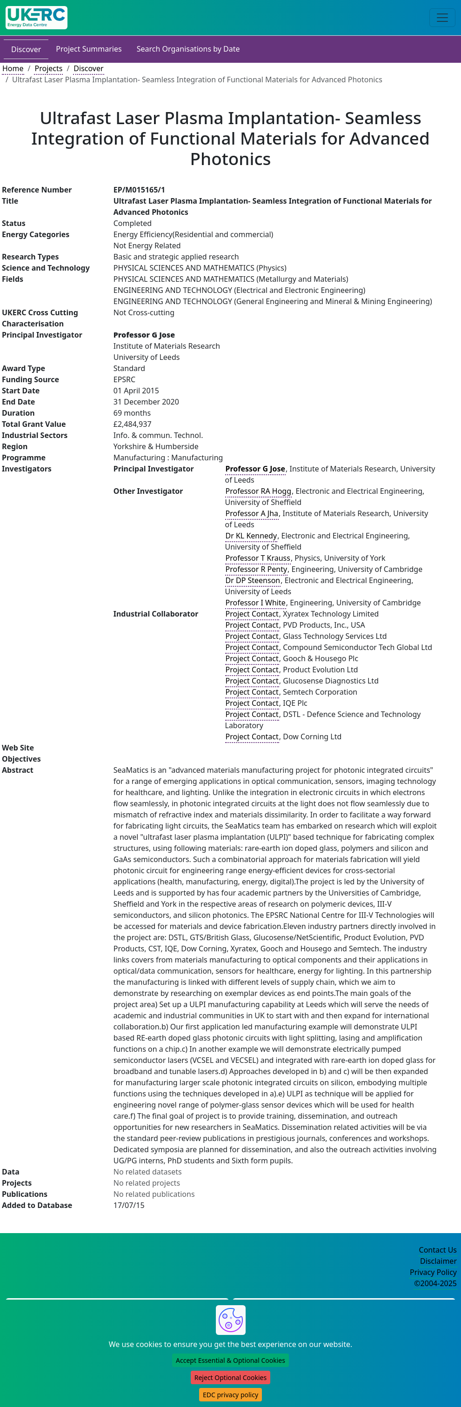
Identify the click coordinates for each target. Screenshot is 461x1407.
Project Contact (252, 614)
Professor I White (256, 602)
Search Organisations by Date (188, 49)
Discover (26, 49)
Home (13, 68)
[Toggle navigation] (442, 17)
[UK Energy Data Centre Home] (36, 18)
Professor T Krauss (258, 558)
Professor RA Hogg (259, 491)
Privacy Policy (433, 1272)
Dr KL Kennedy (251, 536)
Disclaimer (438, 1261)
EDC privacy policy (230, 1394)
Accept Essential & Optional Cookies (230, 1360)
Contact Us (438, 1250)
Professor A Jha (252, 513)
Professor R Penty (256, 569)
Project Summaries (88, 49)
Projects (48, 68)
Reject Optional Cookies (230, 1377)
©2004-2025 (435, 1283)
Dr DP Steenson (253, 580)
